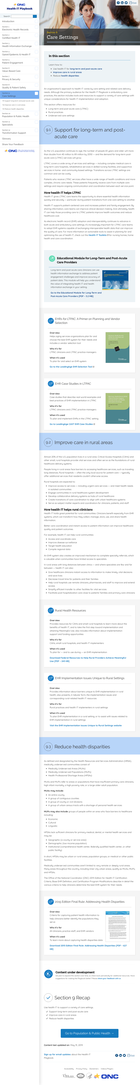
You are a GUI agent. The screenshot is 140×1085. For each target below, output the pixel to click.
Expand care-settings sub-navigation (36, 93)
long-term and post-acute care (86, 68)
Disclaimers (94, 1069)
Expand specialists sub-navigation (36, 122)
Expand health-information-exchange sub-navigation (36, 43)
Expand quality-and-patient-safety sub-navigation (36, 85)
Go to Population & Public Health (89, 1033)
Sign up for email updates (57, 1054)
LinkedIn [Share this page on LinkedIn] (122, 2)
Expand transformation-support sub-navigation (36, 130)
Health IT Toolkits (99, 235)
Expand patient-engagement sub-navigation (36, 60)
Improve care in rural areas (67, 72)
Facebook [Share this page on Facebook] (118, 2)
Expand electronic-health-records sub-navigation (36, 27)
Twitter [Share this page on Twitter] (126, 2)
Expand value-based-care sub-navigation (36, 68)
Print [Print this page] (134, 3)
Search (7, 16)
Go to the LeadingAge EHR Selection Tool (72, 366)
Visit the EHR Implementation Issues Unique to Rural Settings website (86, 725)
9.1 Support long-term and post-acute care (18, 101)
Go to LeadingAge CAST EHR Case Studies (72, 424)
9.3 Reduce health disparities (13, 109)
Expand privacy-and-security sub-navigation (36, 76)
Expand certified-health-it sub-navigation (36, 35)
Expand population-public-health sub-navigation (36, 113)
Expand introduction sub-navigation (36, 21)
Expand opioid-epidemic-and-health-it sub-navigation (36, 51)
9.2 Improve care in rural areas (14, 105)
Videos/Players (107, 1069)
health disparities (70, 75)
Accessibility (69, 1069)
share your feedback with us (109, 978)
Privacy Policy (81, 1069)
